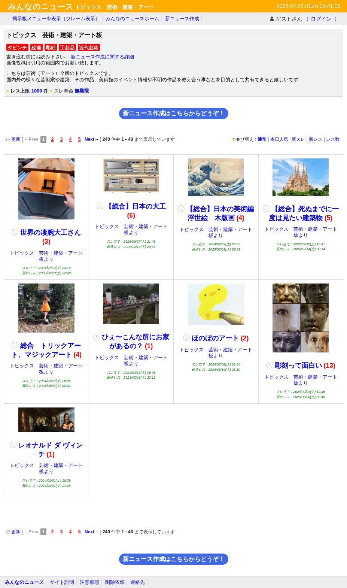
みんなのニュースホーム (132, 18)
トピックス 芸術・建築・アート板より (46, 256)
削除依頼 (115, 582)
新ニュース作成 (182, 18)
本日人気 (279, 139)
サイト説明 (62, 582)
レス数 (333, 139)
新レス (315, 139)
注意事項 (89, 582)
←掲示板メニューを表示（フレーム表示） (53, 18)
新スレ (298, 139)
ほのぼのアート (216, 338)
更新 (14, 139)
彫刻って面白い (300, 365)
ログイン (321, 19)
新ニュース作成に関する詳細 (102, 57)
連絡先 (137, 582)
